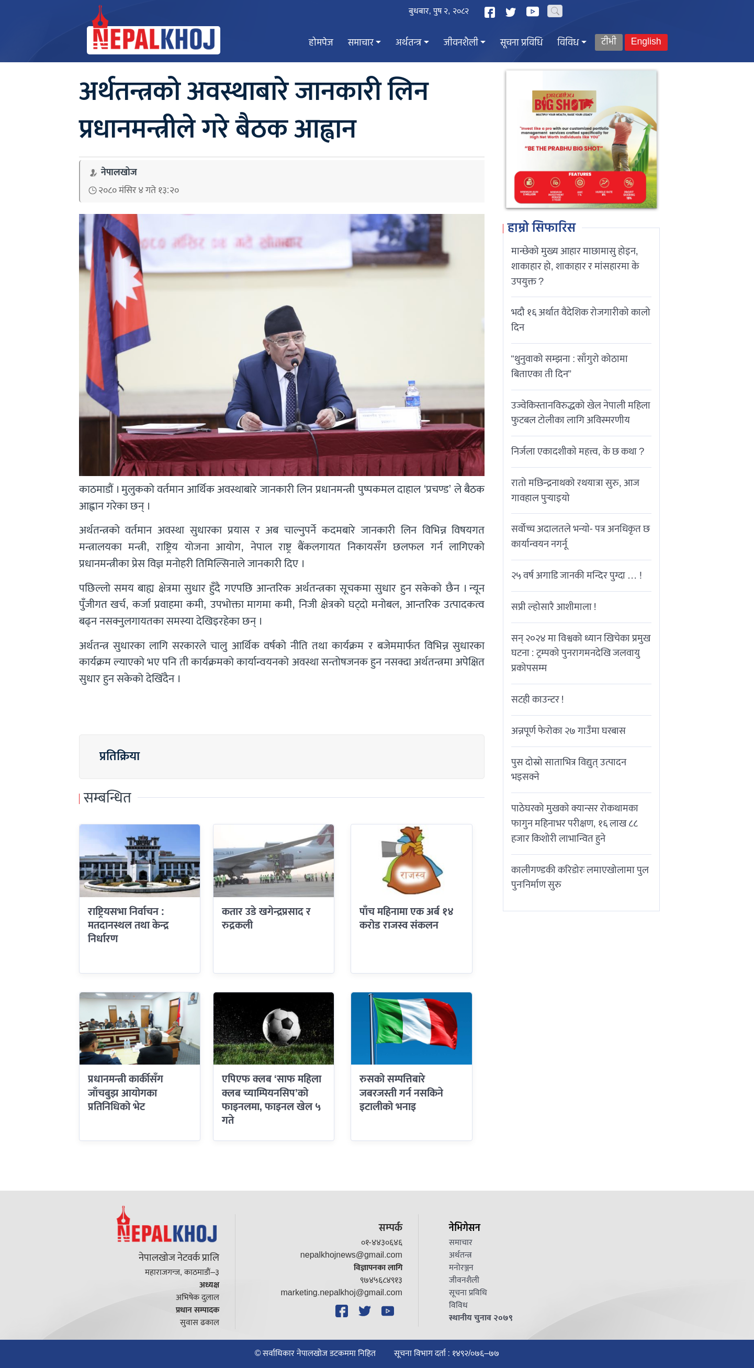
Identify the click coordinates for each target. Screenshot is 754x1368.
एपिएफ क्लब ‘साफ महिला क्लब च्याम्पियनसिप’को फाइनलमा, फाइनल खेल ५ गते (272, 1099)
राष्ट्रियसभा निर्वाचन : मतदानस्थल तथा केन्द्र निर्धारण (128, 925)
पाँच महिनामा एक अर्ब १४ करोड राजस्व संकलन (406, 918)
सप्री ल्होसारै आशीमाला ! (554, 606)
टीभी (608, 42)
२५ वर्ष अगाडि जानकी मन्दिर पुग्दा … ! (577, 575)
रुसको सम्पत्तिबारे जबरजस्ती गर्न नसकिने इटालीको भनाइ (401, 1093)
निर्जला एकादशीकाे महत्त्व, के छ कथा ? (578, 451)
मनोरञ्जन (461, 1268)
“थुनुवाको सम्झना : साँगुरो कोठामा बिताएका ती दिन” (569, 366)
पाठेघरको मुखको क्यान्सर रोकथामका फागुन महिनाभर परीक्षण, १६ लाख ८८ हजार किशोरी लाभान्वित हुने (574, 823)
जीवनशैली (461, 43)
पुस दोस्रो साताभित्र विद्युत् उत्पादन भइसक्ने (568, 770)
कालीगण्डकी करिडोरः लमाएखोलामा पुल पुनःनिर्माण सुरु (580, 878)
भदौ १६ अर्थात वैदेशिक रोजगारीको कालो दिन (580, 320)
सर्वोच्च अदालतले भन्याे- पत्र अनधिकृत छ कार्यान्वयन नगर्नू (580, 536)
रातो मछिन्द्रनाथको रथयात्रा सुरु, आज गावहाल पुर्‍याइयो (575, 490)
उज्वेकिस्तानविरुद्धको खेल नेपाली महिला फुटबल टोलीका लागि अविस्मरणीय (580, 413)
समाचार (361, 43)
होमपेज (321, 43)
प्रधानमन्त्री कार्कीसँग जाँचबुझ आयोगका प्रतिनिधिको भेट (125, 1093)
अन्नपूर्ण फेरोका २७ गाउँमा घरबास (568, 730)
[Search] (554, 11)
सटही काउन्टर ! (537, 699)
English (646, 42)
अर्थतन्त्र (408, 43)
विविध (568, 43)
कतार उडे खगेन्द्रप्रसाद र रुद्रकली (266, 918)
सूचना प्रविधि (521, 43)
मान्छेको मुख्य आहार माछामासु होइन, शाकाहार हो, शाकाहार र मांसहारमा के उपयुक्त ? (575, 266)
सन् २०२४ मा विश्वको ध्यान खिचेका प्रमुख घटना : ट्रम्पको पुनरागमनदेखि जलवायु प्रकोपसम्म (580, 653)
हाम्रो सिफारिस (542, 229)
